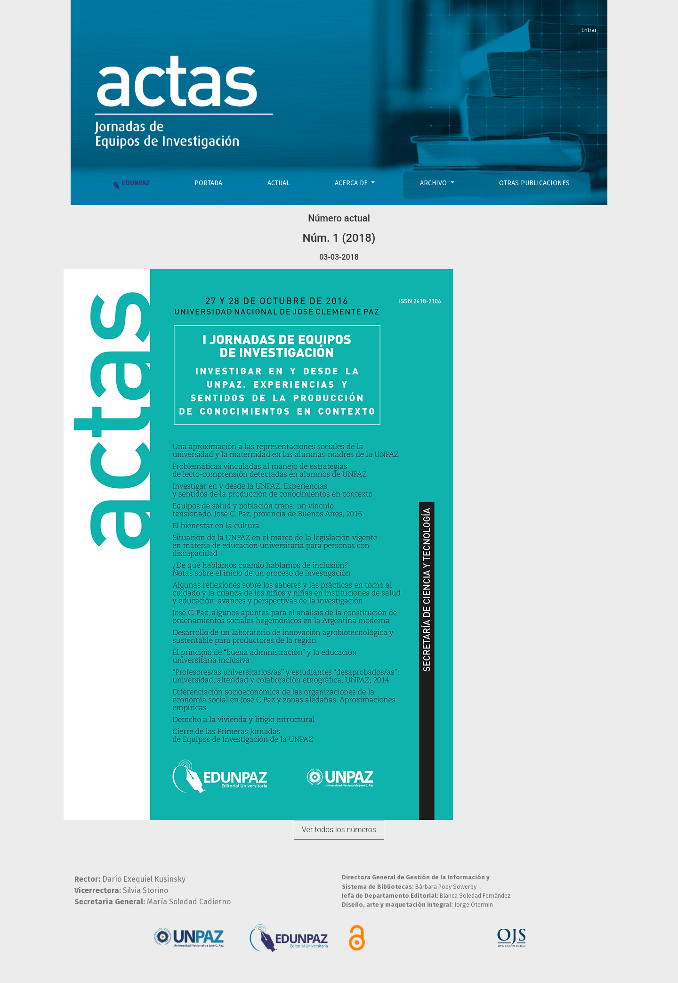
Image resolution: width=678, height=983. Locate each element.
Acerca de (352, 183)
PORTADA (208, 183)
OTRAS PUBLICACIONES (534, 183)
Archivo (434, 183)
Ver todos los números (339, 829)
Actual (278, 183)
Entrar (589, 30)
